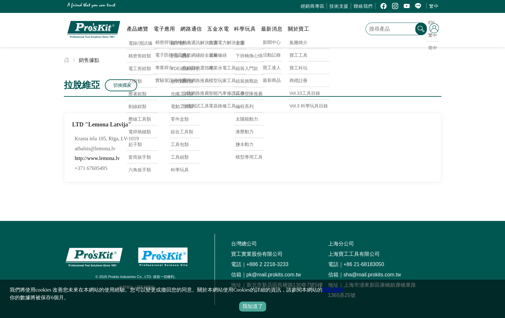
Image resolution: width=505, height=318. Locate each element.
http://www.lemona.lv (97, 158)
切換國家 (122, 85)
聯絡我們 (363, 6)
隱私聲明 (332, 290)
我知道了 (252, 306)
